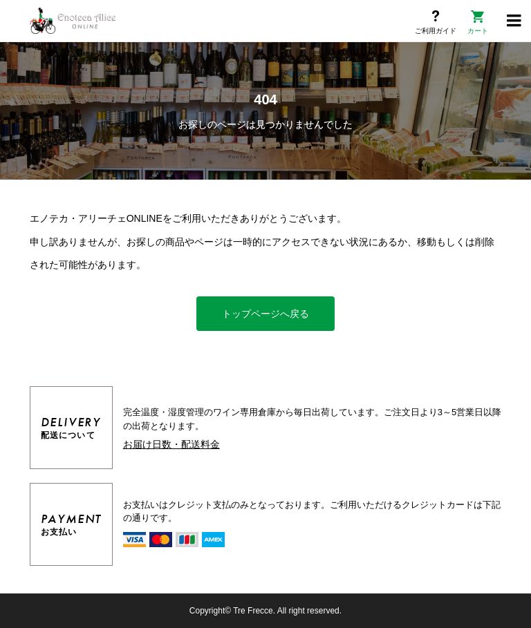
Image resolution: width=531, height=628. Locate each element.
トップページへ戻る (265, 313)
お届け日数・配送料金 (171, 444)
